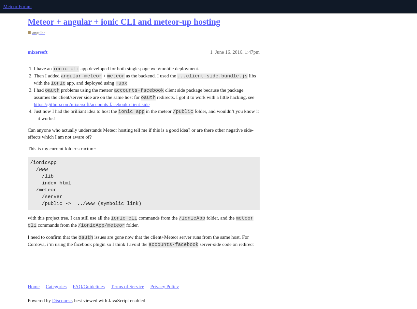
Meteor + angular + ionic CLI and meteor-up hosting (124, 22)
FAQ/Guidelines (89, 286)
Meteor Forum (17, 6)
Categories (56, 286)
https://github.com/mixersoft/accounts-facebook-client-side (92, 104)
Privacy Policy (164, 286)
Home (34, 286)
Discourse (62, 300)
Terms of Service (127, 286)
